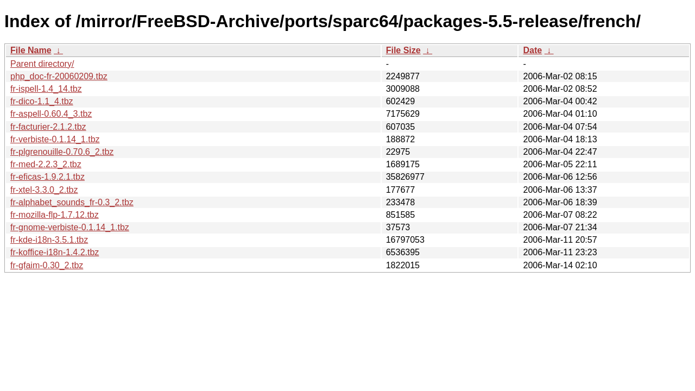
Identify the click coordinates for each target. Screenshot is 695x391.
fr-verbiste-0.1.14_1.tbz (55, 139)
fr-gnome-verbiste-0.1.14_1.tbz (69, 227)
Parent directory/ (42, 63)
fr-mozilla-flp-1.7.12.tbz (54, 214)
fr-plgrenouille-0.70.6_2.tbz (61, 151)
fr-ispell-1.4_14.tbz (46, 88)
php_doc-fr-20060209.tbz (59, 76)
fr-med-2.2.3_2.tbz (45, 164)
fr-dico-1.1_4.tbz (41, 101)
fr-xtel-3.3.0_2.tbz (44, 189)
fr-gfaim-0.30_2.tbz (46, 265)
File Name (31, 50)
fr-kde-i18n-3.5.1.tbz (49, 239)
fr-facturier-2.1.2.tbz (48, 126)
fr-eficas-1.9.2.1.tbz (47, 176)
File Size (403, 50)
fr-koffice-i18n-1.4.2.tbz (54, 252)
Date (532, 50)
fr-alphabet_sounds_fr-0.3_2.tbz (72, 202)
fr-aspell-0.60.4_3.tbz (51, 113)
